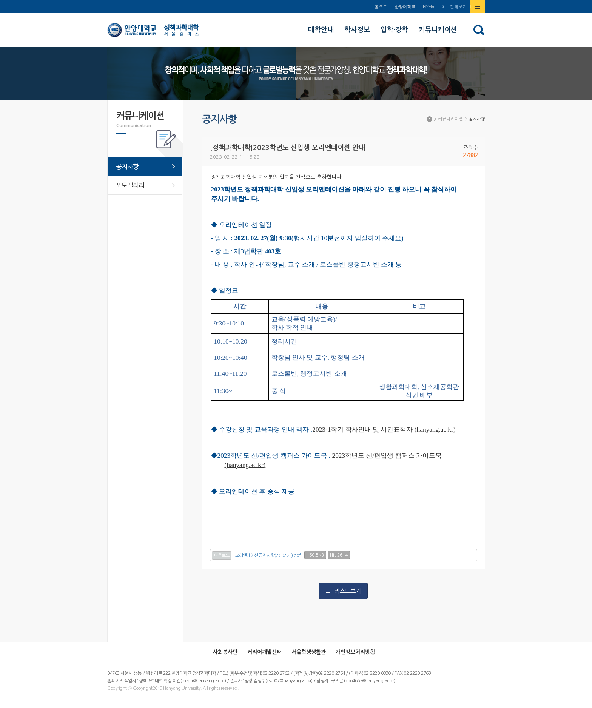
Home (429, 119)
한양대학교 (405, 6)
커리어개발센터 (264, 652)
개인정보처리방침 (355, 652)
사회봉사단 (225, 652)
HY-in (428, 6)
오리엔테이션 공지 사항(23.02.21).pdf (268, 555)
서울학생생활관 (308, 652)
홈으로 (381, 6)
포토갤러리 (130, 185)
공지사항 (477, 119)
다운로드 (221, 555)
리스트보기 (347, 591)
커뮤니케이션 (450, 119)
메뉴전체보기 (454, 6)
